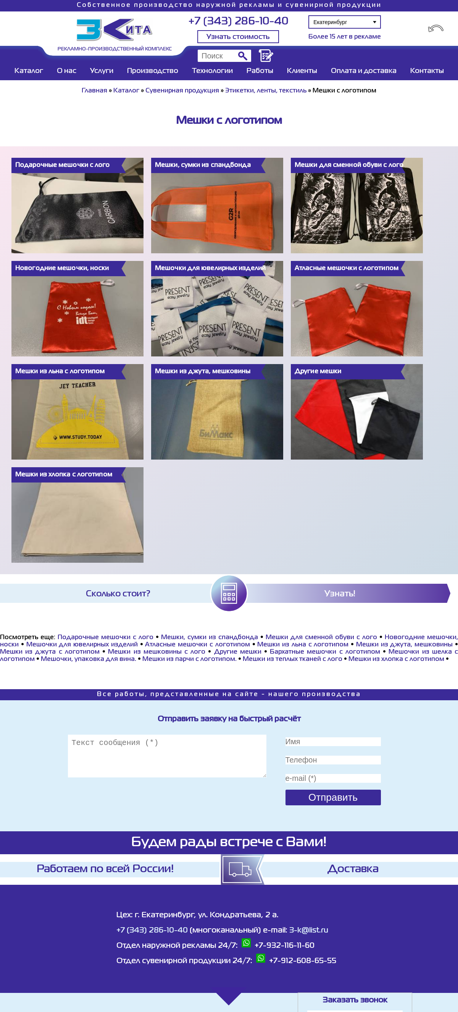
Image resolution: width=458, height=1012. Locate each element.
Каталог (29, 71)
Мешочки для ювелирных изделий (82, 645)
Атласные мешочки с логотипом (197, 645)
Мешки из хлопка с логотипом (396, 659)
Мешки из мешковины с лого (156, 652)
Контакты (427, 71)
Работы (260, 71)
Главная (94, 91)
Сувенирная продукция (182, 91)
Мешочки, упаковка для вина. (88, 659)
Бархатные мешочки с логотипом (325, 652)
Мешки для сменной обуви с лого (321, 637)
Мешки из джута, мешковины (404, 645)
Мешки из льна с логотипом (302, 645)
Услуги (101, 71)
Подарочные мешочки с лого (105, 637)
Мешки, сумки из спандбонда (209, 637)
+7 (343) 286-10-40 (238, 21)
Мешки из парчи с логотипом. (189, 659)
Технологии (212, 71)
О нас (66, 71)
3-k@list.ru (308, 930)
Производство (152, 71)
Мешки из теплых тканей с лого (292, 659)
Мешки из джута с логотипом (50, 652)
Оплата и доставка (364, 71)
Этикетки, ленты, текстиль (265, 91)
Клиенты (302, 71)
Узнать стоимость (238, 37)
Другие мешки (237, 652)
